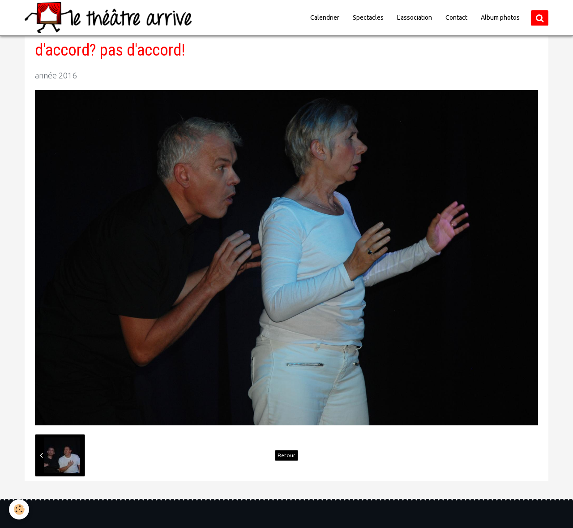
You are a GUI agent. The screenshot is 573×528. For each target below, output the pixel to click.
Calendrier (324, 17)
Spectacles (368, 17)
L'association (414, 17)
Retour (286, 455)
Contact (456, 17)
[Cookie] (19, 509)
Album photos (500, 17)
